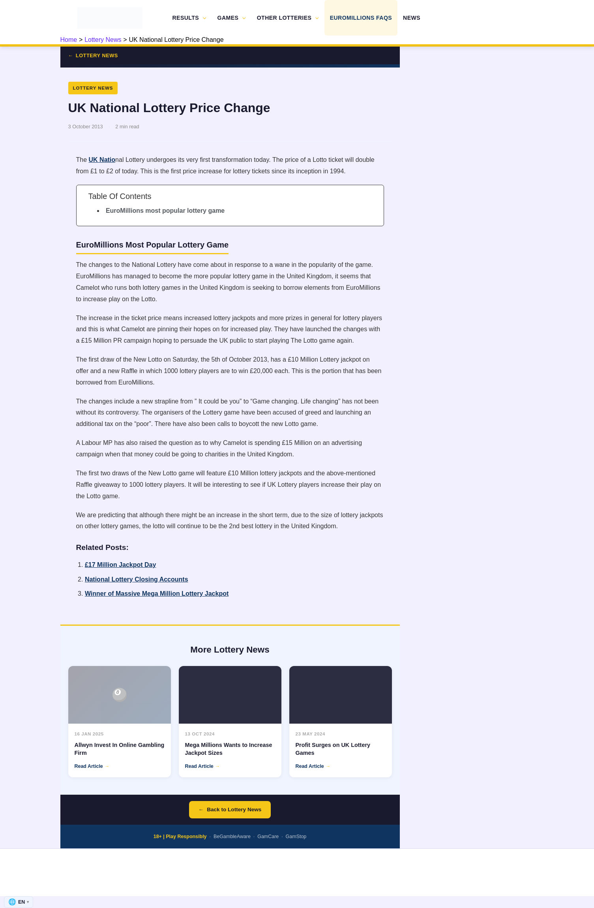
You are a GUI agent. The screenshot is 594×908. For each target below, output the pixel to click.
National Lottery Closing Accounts (136, 579)
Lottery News (97, 55)
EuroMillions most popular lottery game (165, 210)
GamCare (268, 836)
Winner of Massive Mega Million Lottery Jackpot (157, 593)
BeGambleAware (232, 836)
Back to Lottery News (234, 809)
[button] (202, 18)
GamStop (296, 836)
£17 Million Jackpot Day (120, 564)
